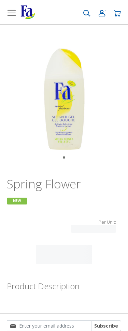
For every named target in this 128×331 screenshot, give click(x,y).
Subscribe (106, 325)
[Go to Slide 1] (64, 157)
